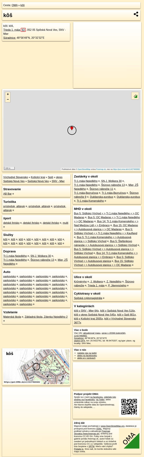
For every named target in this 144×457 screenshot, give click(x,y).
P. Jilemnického (117, 285)
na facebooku (96, 397)
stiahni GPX (79, 340)
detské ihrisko (11, 222)
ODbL (99, 428)
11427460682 (80, 335)
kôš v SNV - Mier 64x (86, 310)
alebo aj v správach (86, 358)
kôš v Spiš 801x (126, 314)
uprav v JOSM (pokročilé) (113, 333)
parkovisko (9, 276)
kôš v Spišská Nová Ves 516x (117, 310)
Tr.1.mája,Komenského (90, 200)
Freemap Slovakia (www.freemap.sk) (92, 432)
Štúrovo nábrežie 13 (42, 260)
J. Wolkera (96, 281)
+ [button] (8, 94)
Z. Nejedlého (114, 281)
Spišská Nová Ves (38, 181)
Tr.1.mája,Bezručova (86, 193)
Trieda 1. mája (14, 30)
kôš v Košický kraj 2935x (88, 318)
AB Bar (7, 193)
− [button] (8, 99)
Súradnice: (9, 37)
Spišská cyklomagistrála (88, 298)
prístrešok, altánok (14, 206)
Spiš (50, 177)
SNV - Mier (58, 181)
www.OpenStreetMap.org (112, 426)
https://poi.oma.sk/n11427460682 (126, 169)
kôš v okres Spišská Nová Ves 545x (95, 314)
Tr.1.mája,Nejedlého (15, 256)
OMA (15, 5)
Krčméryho (80, 281)
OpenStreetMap (84, 169)
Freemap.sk (101, 169)
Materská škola (12, 316)
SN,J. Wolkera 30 (41, 256)
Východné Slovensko (15, 177)
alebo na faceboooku (87, 355)
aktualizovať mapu (91, 333)
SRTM (92, 446)
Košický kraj (38, 177)
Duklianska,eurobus (101, 197)
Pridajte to (78, 449)
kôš (22, 5)
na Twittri (100, 399)
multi (65, 222)
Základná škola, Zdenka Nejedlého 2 (46, 316)
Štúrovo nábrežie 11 (101, 189)
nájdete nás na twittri (86, 353)
